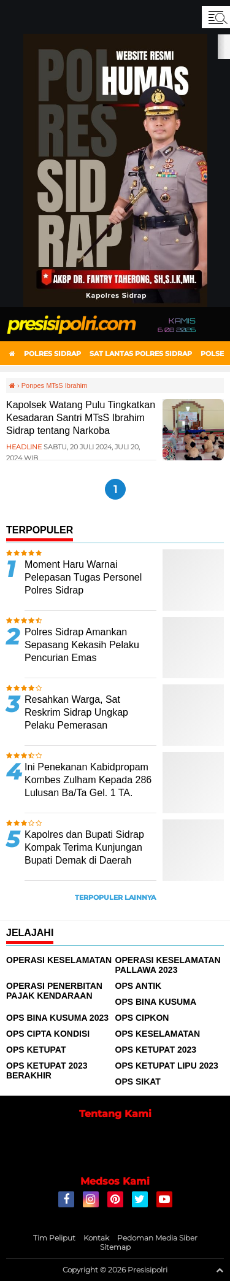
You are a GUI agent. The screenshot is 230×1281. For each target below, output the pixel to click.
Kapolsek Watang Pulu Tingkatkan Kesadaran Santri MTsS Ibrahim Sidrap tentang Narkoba (80, 418)
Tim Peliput (54, 1237)
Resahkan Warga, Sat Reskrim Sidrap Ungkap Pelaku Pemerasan (76, 712)
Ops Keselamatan (158, 1034)
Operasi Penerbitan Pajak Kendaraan (54, 990)
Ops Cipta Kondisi (48, 1034)
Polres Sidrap (52, 353)
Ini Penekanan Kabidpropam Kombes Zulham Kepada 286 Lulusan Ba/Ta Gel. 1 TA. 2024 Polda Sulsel (88, 786)
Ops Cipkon (142, 1018)
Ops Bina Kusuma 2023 (57, 1018)
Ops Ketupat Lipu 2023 (166, 1065)
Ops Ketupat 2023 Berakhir (47, 1070)
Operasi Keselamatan (59, 960)
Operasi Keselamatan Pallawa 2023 (168, 965)
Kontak (96, 1237)
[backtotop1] (219, 1270)
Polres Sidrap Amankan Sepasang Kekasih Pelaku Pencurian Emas (82, 645)
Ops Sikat (138, 1081)
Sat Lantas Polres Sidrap (141, 353)
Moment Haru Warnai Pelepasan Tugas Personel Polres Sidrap (83, 577)
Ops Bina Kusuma (156, 1002)
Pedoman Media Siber (157, 1237)
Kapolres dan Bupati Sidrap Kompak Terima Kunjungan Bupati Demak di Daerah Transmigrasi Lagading (84, 853)
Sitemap (115, 1247)
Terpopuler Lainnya (115, 897)
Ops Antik (138, 986)
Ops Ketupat (36, 1050)
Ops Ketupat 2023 (156, 1050)
